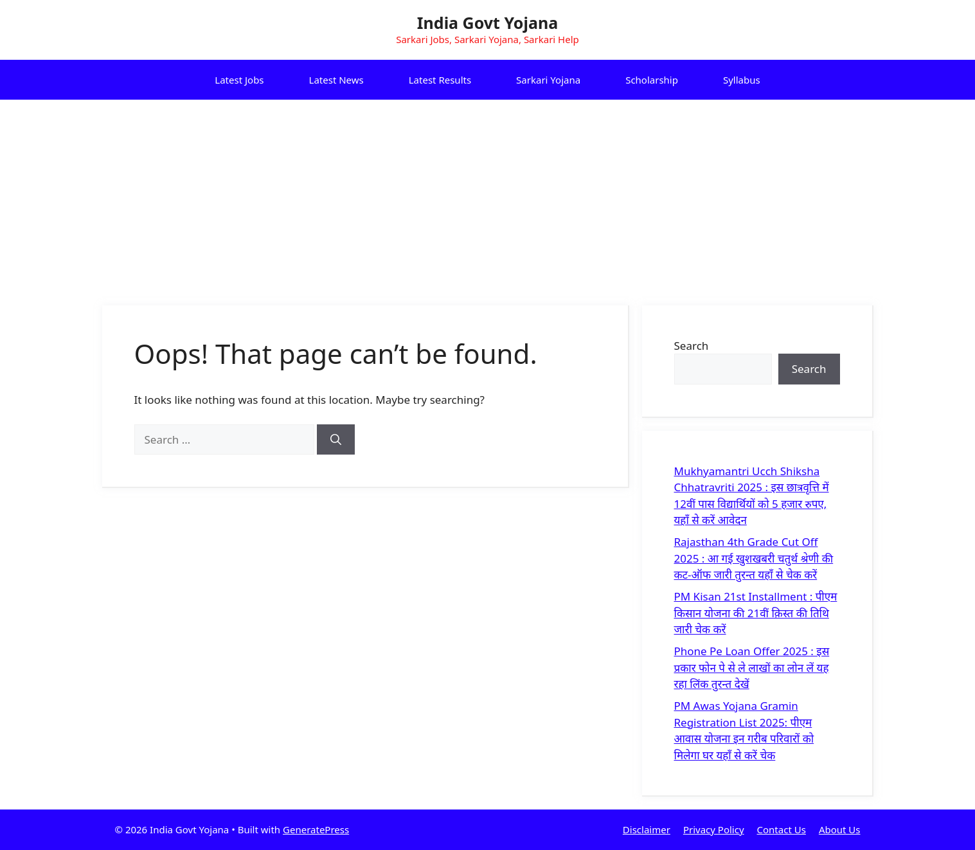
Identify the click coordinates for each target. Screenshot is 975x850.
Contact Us (781, 829)
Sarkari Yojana (548, 79)
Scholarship (651, 79)
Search (691, 345)
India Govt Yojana (487, 22)
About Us (840, 829)
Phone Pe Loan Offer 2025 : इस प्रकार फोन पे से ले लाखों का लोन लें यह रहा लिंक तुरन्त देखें (752, 667)
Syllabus (741, 79)
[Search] (336, 439)
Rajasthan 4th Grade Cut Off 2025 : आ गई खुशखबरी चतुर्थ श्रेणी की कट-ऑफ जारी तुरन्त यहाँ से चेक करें (754, 558)
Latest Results (440, 79)
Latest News (336, 79)
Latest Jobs (239, 79)
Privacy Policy (713, 829)
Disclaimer (646, 829)
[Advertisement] (487, 196)
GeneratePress (316, 829)
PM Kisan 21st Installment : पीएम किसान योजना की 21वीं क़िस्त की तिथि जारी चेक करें (755, 613)
